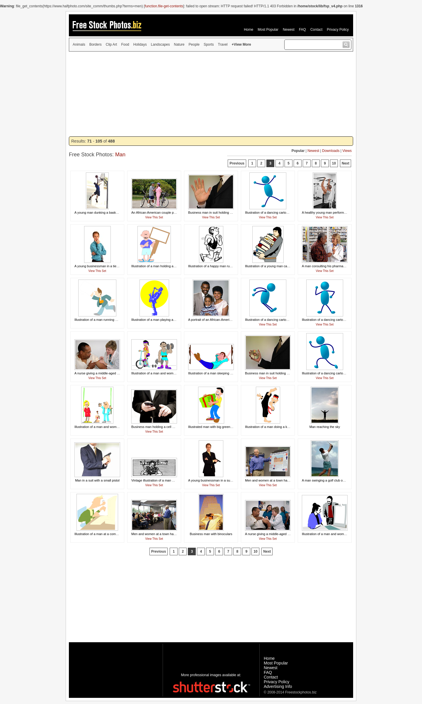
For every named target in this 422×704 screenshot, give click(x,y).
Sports (209, 44)
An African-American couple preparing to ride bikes (167, 212)
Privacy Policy (338, 30)
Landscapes (160, 44)
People (194, 44)
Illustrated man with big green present (215, 427)
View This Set (154, 217)
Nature (179, 44)
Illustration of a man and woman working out (162, 373)
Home (248, 30)
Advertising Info (278, 686)
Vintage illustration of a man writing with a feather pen (169, 480)
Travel (223, 44)
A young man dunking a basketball (99, 212)
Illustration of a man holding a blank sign (160, 266)
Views (347, 151)
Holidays (140, 44)
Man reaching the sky (324, 427)
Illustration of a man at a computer (98, 534)
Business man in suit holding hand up (214, 212)
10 (334, 163)
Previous (236, 163)
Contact (316, 30)
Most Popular (268, 30)
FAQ (302, 30)
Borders (95, 44)
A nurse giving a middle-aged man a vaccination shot (112, 373)
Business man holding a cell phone (156, 427)
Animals (79, 44)
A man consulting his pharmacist (325, 266)
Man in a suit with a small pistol (97, 480)
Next (345, 163)
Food (125, 44)
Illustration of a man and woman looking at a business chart (344, 534)
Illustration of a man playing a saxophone (160, 319)
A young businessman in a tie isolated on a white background (118, 266)
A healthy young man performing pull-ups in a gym (338, 212)
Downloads (330, 151)
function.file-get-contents (164, 6)
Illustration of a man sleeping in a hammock (219, 373)
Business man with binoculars (211, 534)
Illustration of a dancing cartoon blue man (274, 212)
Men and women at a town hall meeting (273, 480)
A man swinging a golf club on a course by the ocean (339, 480)
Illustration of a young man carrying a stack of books (282, 266)
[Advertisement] (211, 94)
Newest (289, 30)
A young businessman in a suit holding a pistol (221, 480)
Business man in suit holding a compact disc (276, 373)
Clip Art (111, 44)
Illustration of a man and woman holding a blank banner (114, 427)
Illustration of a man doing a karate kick (273, 427)
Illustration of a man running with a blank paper (107, 319)
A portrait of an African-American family (216, 319)
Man (120, 154)
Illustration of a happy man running (213, 266)
